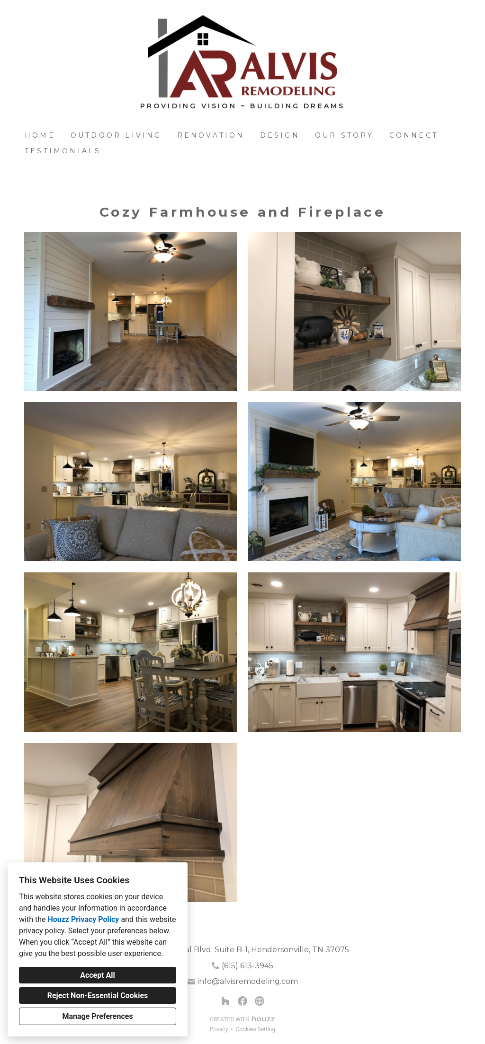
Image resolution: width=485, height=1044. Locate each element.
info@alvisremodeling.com (248, 981)
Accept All (97, 975)
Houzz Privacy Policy (83, 919)
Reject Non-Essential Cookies (97, 995)
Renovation (211, 135)
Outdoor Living (116, 135)
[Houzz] (225, 1001)
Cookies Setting (256, 1029)
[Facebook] (242, 1001)
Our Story (344, 135)
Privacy (219, 1029)
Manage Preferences (97, 1016)
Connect (413, 135)
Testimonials (63, 151)
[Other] (259, 1001)
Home (40, 135)
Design (280, 135)
